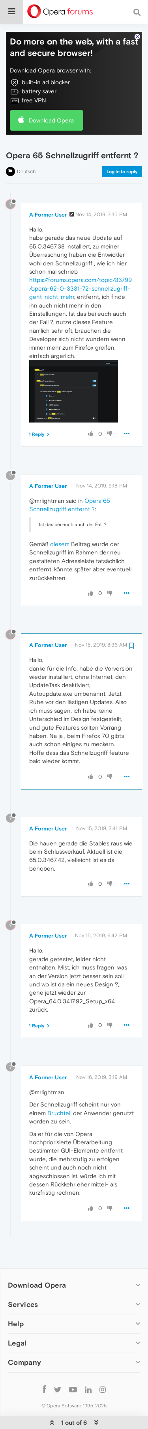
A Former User (48, 190)
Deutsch (26, 147)
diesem (59, 520)
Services (23, 1280)
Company (24, 1338)
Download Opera (51, 96)
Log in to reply (122, 147)
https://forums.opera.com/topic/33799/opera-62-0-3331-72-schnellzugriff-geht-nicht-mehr (80, 264)
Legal (17, 1319)
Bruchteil (59, 1089)
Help (16, 1300)
